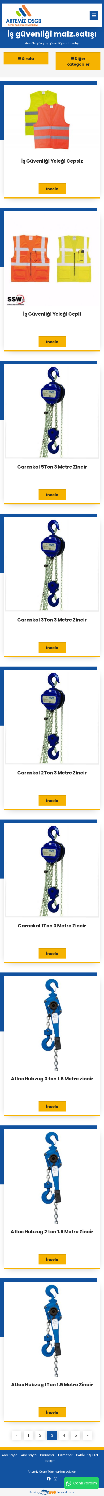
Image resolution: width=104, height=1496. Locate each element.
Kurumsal (47, 1455)
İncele (52, 189)
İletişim (50, 1461)
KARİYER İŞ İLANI (87, 1455)
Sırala (26, 58)
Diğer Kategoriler (78, 61)
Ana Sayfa (33, 43)
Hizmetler (65, 1455)
